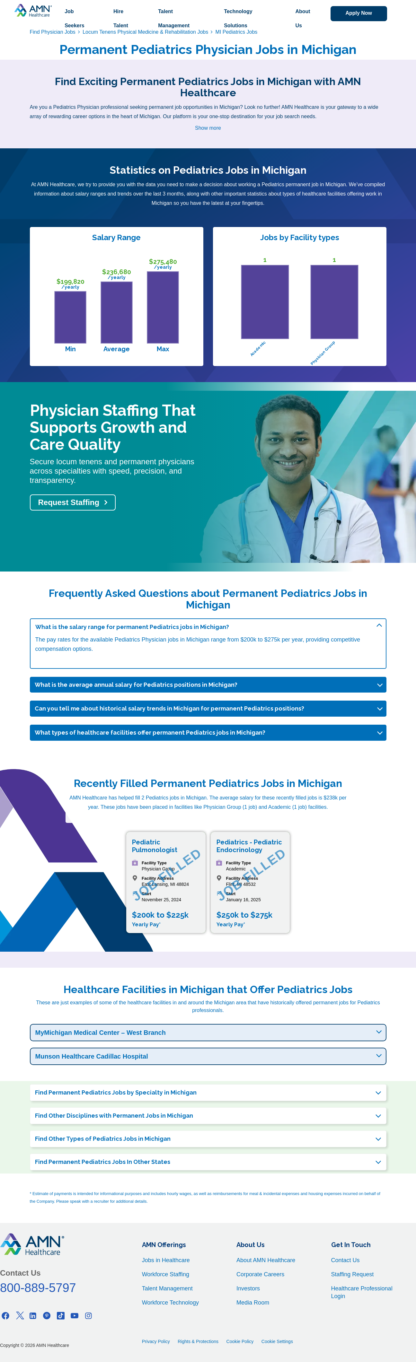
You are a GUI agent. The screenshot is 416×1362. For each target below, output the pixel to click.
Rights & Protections (198, 1341)
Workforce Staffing (165, 1274)
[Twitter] (19, 1315)
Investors (248, 1288)
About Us (302, 18)
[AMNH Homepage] (33, 10)
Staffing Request (352, 1274)
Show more (208, 128)
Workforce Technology (170, 1302)
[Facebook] (5, 1315)
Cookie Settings (277, 1341)
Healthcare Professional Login (362, 1292)
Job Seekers (74, 18)
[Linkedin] (33, 1315)
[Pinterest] (46, 1315)
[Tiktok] (60, 1315)
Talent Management (174, 18)
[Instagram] (88, 1315)
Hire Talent (120, 18)
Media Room (252, 1302)
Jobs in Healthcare (166, 1260)
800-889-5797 (38, 1288)
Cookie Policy (240, 1341)
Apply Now (358, 13)
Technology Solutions (238, 18)
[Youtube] (74, 1315)
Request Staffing (69, 502)
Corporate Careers (260, 1274)
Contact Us (345, 1260)
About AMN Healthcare (265, 1260)
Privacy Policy (156, 1341)
